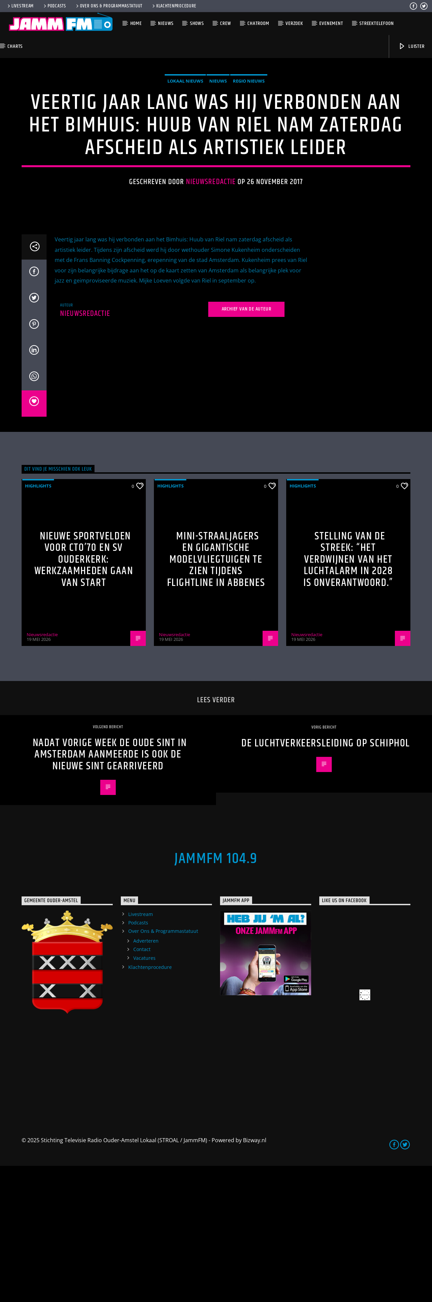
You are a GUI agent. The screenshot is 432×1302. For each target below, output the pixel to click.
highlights (38, 622)
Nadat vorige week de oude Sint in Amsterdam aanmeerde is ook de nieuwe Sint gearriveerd (110, 891)
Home (136, 23)
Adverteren (146, 1077)
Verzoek (294, 23)
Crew (225, 23)
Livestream (20, 6)
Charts (15, 46)
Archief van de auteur (246, 445)
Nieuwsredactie (211, 250)
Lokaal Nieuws (185, 149)
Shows (197, 23)
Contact (142, 1085)
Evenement (331, 23)
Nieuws (165, 23)
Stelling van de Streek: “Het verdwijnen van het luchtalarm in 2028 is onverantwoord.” (348, 695)
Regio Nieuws (249, 149)
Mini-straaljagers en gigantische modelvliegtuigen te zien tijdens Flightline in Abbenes (216, 695)
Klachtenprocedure (173, 6)
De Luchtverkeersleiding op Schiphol (325, 879)
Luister (411, 46)
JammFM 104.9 (216, 995)
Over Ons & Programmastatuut (108, 6)
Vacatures (144, 1094)
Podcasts (54, 6)
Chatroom (258, 23)
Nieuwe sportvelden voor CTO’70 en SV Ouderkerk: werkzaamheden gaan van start (83, 695)
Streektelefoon (376, 23)
